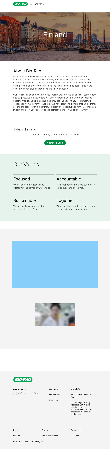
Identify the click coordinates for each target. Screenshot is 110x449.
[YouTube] (20, 393)
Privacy (45, 430)
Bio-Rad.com (56, 394)
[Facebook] (25, 393)
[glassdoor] (36, 393)
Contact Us (53, 400)
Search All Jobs (55, 143)
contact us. (76, 414)
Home (15, 430)
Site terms (17, 436)
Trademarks (76, 436)
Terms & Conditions (50, 436)
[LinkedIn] (15, 393)
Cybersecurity (76, 430)
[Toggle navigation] (93, 10)
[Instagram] (30, 393)
